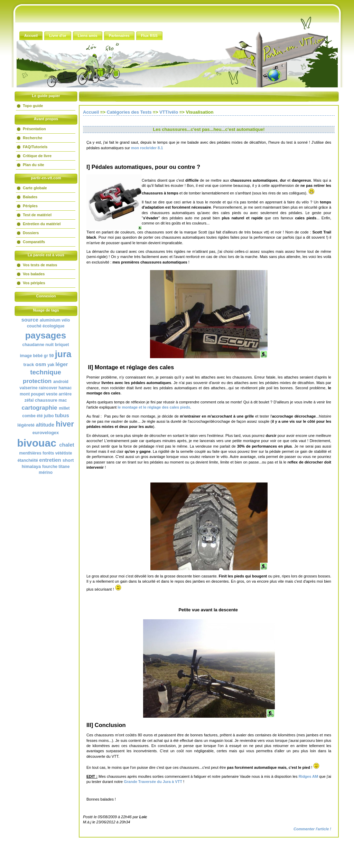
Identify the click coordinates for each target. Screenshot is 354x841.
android (60, 381)
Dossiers (31, 233)
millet (64, 408)
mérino (46, 472)
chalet (66, 445)
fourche (49, 466)
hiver (65, 424)
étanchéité (28, 460)
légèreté (26, 425)
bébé (38, 355)
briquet (62, 344)
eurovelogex (45, 432)
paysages (45, 335)
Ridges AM (308, 776)
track (29, 364)
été (40, 415)
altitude (45, 425)
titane (63, 466)
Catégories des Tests (129, 112)
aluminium (50, 320)
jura (63, 354)
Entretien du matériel (41, 224)
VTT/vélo (168, 112)
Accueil (91, 112)
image (26, 355)
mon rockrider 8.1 (147, 148)
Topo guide (33, 106)
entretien (50, 460)
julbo (49, 415)
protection (37, 381)
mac (62, 400)
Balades (30, 197)
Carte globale (35, 188)
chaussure (46, 400)
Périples (30, 206)
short (68, 460)
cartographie (39, 407)
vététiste (63, 453)
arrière (65, 394)
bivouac (36, 443)
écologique (53, 326)
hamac (65, 387)
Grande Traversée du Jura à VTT (153, 782)
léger (62, 364)
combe (29, 415)
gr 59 (49, 355)
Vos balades (34, 274)
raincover (48, 387)
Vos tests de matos (40, 265)
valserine (29, 387)
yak (50, 364)
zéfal (29, 400)
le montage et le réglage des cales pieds (154, 407)
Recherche (32, 138)
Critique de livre (37, 156)
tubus (62, 415)
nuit (49, 344)
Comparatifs (34, 242)
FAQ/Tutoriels (35, 147)
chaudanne (33, 344)
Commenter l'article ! (312, 829)
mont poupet (32, 394)
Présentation (34, 129)
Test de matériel (37, 215)
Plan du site (33, 165)
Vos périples (34, 283)
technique (45, 372)
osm (40, 364)
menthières (30, 453)
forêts (48, 453)
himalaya (31, 466)
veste (51, 393)
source (29, 320)
